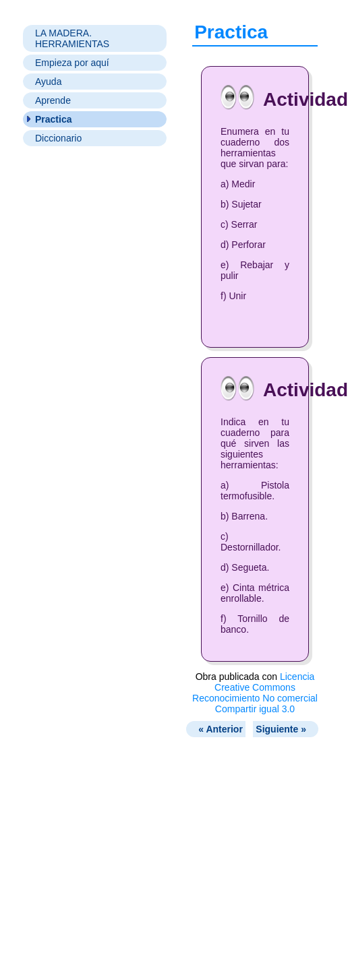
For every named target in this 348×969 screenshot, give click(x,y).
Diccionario (58, 138)
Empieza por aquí (72, 62)
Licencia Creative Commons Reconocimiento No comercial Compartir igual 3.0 (255, 692)
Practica (53, 119)
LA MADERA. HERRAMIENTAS (72, 38)
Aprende (53, 100)
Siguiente (281, 729)
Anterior (220, 729)
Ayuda (48, 81)
